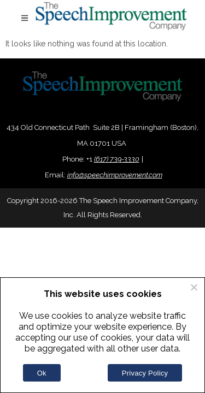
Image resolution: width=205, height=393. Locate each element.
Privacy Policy (145, 373)
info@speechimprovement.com (114, 175)
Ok (41, 373)
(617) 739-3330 (116, 159)
